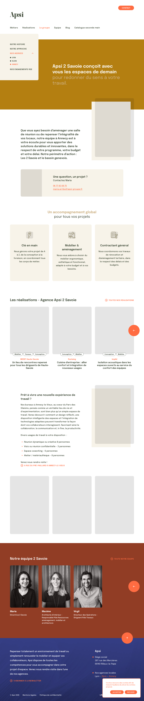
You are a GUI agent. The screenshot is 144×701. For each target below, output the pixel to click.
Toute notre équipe (124, 559)
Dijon (14, 61)
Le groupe (44, 28)
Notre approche (18, 49)
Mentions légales (29, 695)
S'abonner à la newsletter (27, 681)
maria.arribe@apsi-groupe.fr (67, 189)
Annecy (15, 64)
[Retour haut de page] (127, 638)
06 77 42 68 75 (60, 186)
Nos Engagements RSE (21, 69)
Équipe (57, 28)
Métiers (14, 28)
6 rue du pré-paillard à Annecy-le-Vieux (44, 466)
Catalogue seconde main (87, 28)
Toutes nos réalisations (121, 300)
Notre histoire (17, 44)
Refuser (131, 692)
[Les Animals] (17, 15)
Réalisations (28, 28)
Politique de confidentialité (50, 695)
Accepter (117, 692)
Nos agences (21, 53)
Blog (67, 28)
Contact (126, 8)
